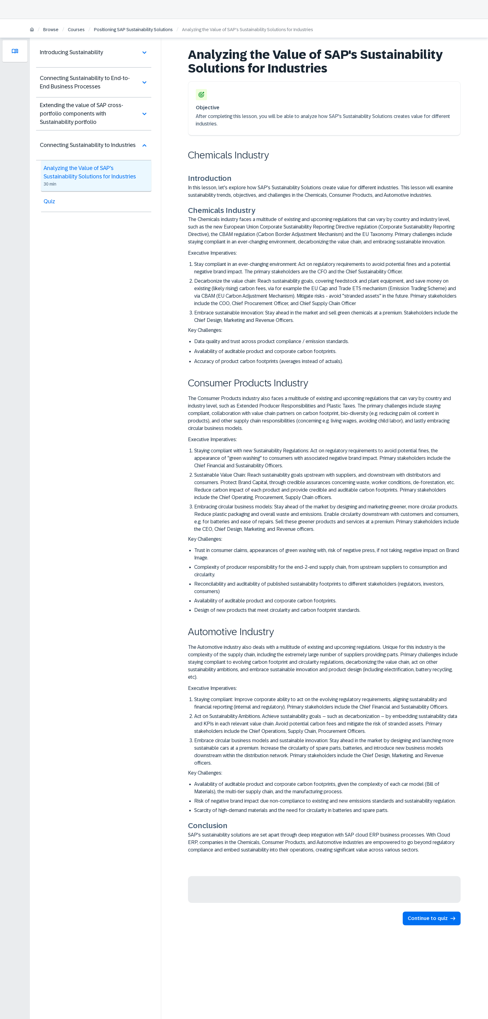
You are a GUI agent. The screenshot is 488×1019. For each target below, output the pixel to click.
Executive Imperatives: (212, 253)
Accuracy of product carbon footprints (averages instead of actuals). (268, 361)
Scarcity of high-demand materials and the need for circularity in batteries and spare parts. (291, 810)
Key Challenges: (205, 330)
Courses (76, 29)
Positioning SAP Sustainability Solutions (133, 29)
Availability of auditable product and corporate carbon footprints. (265, 351)
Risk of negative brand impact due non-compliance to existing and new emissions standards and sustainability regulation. (325, 801)
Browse (51, 29)
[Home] (32, 30)
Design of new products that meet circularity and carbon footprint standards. (277, 610)
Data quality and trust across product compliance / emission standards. (271, 341)
